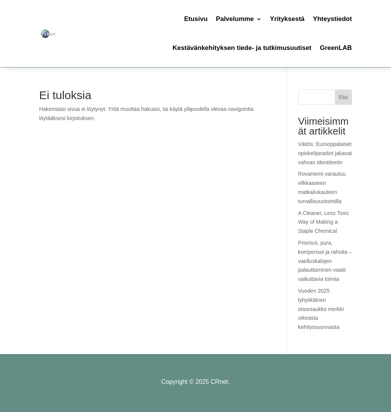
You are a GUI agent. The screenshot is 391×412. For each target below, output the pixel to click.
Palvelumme (235, 18)
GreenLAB (336, 47)
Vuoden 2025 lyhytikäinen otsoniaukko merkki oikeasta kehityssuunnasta (321, 309)
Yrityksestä (287, 18)
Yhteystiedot (332, 18)
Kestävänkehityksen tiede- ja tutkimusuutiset (242, 47)
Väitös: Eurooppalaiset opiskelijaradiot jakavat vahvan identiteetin (325, 153)
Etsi (343, 97)
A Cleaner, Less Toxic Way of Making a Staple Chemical (323, 222)
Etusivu (195, 18)
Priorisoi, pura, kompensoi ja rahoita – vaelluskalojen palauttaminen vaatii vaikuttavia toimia (325, 261)
